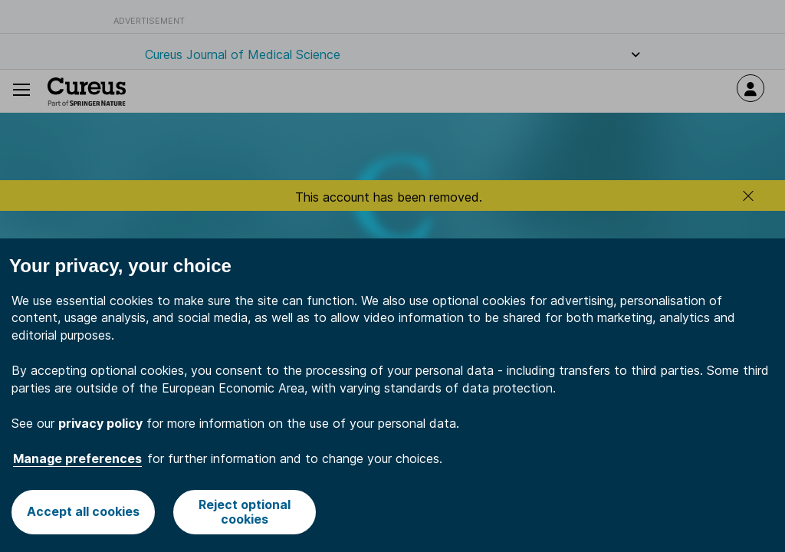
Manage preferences (77, 458)
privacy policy (100, 423)
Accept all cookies (83, 511)
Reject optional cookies (245, 512)
